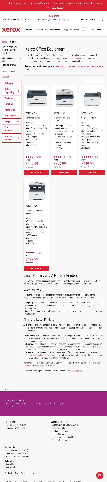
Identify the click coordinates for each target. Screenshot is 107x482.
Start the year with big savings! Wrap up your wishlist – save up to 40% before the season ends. (55, 5)
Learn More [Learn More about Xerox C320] (92, 172)
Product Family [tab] (12, 138)
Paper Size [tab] (12, 109)
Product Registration (60, 431)
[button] (96, 30)
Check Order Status (87, 19)
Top (8, 389)
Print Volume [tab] (12, 129)
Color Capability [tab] (12, 91)
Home (4, 41)
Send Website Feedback (16, 453)
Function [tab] (12, 104)
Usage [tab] (12, 121)
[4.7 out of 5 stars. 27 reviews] (89, 157)
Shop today (58, 7)
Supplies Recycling (59, 440)
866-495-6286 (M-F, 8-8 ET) (17, 450)
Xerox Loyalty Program (16, 425)
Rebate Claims (58, 434)
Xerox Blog (10, 464)
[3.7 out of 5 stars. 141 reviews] (62, 157)
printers (60, 58)
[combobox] (84, 29)
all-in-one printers (75, 58)
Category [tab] (12, 83)
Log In (102, 19)
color (52, 355)
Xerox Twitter (11, 467)
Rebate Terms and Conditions (64, 437)
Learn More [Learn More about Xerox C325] (36, 268)
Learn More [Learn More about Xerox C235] (64, 172)
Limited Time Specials (16, 428)
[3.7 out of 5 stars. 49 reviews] (34, 157)
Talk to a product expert (66, 66)
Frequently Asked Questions (17, 456)
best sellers (77, 370)
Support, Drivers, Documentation (65, 425)
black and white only (39, 355)
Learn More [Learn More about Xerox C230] (36, 172)
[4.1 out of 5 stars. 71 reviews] (34, 252)
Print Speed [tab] (12, 115)
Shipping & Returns (60, 428)
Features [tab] (12, 98)
